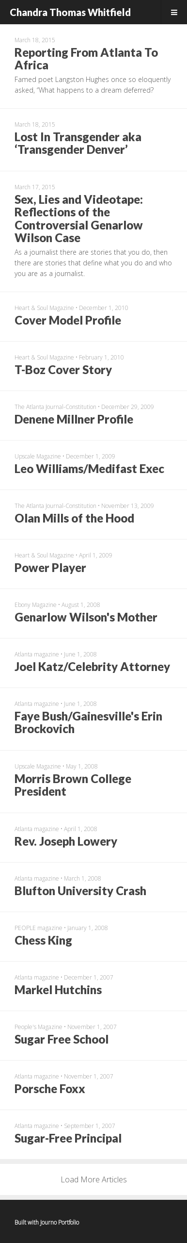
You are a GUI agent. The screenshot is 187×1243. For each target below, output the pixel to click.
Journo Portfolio (59, 1222)
